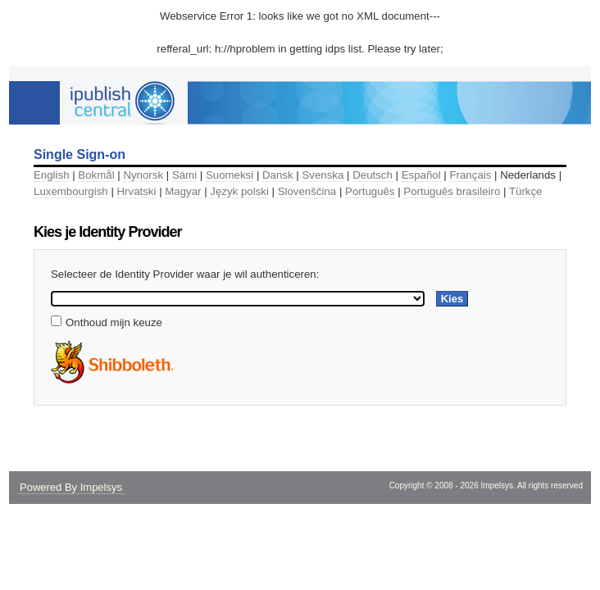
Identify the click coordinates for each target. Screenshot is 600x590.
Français (470, 175)
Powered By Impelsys (71, 487)
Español (421, 175)
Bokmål (96, 175)
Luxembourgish (71, 191)
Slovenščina (307, 191)
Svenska (322, 175)
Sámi (184, 175)
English (52, 175)
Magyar (183, 191)
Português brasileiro (451, 191)
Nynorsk (143, 175)
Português (369, 191)
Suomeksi (229, 175)
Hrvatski (137, 191)
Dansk (277, 175)
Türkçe (526, 191)
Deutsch (372, 175)
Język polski (239, 191)
